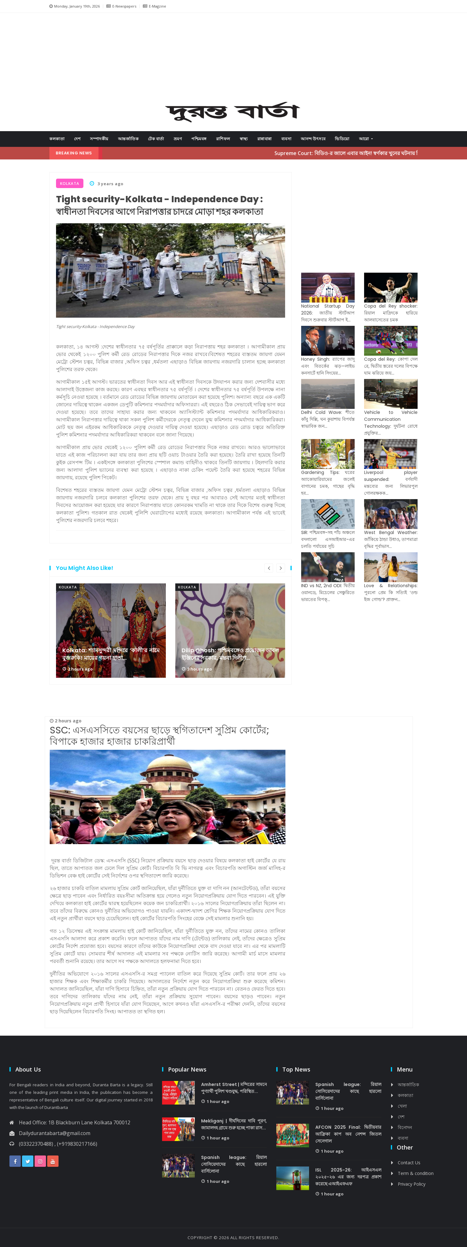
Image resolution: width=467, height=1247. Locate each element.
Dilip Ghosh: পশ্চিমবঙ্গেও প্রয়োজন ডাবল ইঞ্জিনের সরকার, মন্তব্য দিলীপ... (230, 654)
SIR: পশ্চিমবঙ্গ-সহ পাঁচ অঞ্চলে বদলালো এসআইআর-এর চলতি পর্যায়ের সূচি (328, 539)
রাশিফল (223, 139)
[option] (111, 630)
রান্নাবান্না (264, 139)
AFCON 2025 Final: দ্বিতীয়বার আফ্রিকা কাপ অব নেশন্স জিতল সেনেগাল (348, 1134)
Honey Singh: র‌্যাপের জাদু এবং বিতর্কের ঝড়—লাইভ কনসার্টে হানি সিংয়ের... (328, 366)
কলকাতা (57, 139)
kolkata (68, 587)
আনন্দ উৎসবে (313, 139)
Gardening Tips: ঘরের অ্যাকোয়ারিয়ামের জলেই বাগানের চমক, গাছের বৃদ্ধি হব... (328, 482)
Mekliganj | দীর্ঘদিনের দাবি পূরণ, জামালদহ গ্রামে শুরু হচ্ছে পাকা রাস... (234, 1124)
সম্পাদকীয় (99, 139)
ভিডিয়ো (342, 139)
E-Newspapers (121, 6)
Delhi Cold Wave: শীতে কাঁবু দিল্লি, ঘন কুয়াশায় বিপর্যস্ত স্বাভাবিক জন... (328, 419)
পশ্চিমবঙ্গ (199, 139)
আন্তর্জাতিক (128, 139)
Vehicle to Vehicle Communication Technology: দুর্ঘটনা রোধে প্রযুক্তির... (391, 422)
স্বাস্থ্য (244, 139)
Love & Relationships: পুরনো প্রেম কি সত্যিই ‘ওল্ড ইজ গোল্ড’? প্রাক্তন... (391, 592)
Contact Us (409, 1163)
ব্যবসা (286, 139)
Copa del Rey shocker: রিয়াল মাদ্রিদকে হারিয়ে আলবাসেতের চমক (391, 313)
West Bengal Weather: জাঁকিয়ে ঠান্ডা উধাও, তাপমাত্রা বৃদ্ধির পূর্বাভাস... (391, 539)
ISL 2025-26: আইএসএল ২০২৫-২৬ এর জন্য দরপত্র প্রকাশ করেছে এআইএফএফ (348, 1177)
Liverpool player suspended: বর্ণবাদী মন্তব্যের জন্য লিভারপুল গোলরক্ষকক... (391, 482)
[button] (73, 59)
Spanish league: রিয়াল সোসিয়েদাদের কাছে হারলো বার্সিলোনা (234, 1164)
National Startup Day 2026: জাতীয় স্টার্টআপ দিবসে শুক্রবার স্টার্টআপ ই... (328, 313)
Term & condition (416, 1173)
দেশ (77, 139)
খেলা (402, 1106)
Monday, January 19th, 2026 (74, 6)
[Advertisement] (233, 58)
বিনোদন (405, 1127)
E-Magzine (154, 6)
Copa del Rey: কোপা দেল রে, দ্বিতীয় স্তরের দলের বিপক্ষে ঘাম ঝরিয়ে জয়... (391, 366)
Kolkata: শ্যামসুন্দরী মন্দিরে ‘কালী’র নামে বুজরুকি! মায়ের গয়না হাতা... (111, 654)
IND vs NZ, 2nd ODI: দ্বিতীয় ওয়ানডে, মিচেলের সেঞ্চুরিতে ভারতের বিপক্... (328, 592)
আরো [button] (364, 139)
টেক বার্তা (156, 139)
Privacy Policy (411, 1184)
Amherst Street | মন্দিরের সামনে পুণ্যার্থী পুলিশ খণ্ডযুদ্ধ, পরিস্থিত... (234, 1087)
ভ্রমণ (178, 139)
